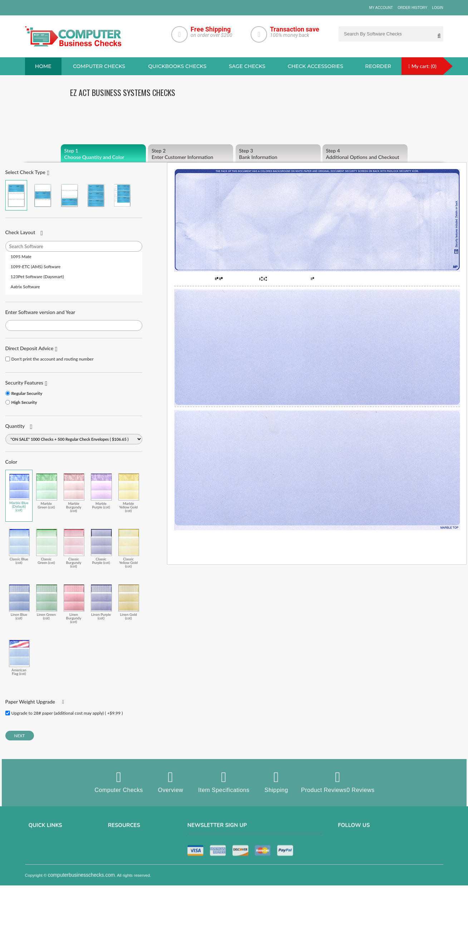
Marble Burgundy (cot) (74, 492)
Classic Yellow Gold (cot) (128, 548)
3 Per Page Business (96, 195)
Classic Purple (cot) (101, 546)
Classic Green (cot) (46, 546)
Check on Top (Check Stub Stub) (16, 195)
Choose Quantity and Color (103, 154)
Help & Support (43, 904)
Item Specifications (223, 781)
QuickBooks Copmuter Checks (137, 864)
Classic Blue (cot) (19, 546)
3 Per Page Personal (122, 195)
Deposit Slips (120, 894)
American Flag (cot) (19, 657)
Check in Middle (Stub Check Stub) (43, 195)
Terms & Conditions (47, 864)
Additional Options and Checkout (365, 154)
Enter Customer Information (191, 154)
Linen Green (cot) (46, 602)
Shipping (276, 781)
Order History (412, 8)
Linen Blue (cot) (19, 602)
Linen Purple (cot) (101, 602)
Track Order (40, 894)
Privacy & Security (46, 854)
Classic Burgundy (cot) (74, 548)
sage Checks (247, 66)
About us (37, 844)
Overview (170, 781)
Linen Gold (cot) (128, 602)
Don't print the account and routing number (52, 359)
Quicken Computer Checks (133, 884)
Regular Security (27, 393)
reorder (378, 66)
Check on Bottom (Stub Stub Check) (69, 195)
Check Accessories (315, 66)
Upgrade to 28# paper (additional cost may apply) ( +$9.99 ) (67, 713)
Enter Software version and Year (40, 312)
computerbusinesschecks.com (81, 937)
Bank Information (278, 154)
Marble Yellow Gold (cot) (128, 492)
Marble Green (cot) (46, 491)
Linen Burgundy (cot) (74, 603)
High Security (24, 402)
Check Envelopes (124, 904)
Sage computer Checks (130, 844)
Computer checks (99, 66)
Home (43, 66)
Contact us (39, 874)
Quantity (15, 426)
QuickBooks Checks (177, 66)
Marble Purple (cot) (101, 491)
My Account (381, 8)
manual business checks (132, 874)
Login (437, 8)
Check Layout (20, 232)
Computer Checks (119, 781)
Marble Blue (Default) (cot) (19, 493)
